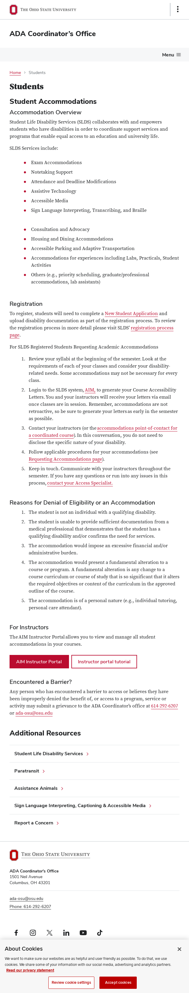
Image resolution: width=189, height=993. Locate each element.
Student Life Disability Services (48, 753)
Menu (168, 55)
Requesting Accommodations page (65, 459)
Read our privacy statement (30, 977)
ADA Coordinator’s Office (53, 33)
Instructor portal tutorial (104, 662)
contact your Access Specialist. (80, 483)
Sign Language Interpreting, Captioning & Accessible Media (80, 805)
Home (15, 72)
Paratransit (26, 771)
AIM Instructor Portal (39, 662)
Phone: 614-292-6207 (30, 906)
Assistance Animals (36, 788)
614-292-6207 (164, 706)
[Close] (179, 955)
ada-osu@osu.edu (34, 713)
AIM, (90, 390)
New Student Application (131, 314)
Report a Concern (33, 823)
